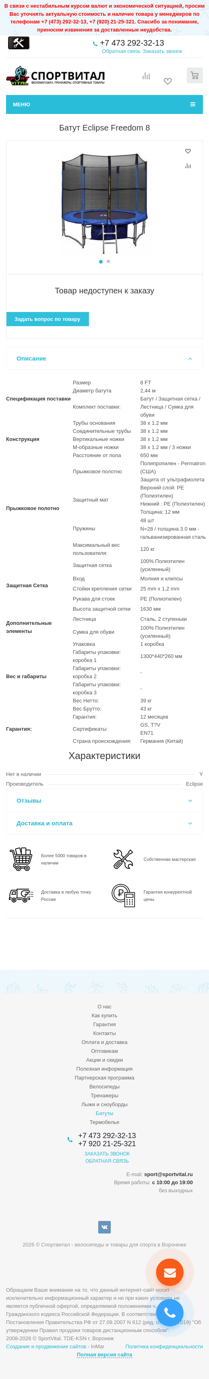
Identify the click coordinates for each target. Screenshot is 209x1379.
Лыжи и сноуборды (104, 1104)
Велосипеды (104, 1087)
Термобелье (105, 1122)
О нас (104, 1007)
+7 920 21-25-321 (107, 1144)
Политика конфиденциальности (164, 1346)
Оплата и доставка (105, 1042)
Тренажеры (104, 1095)
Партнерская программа (104, 1078)
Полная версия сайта (104, 1355)
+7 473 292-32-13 (132, 43)
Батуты (104, 1113)
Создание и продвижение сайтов (46, 1346)
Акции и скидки (104, 1060)
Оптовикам (104, 1051)
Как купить (104, 1015)
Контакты (104, 1033)
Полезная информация (104, 1069)
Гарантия (104, 1024)
